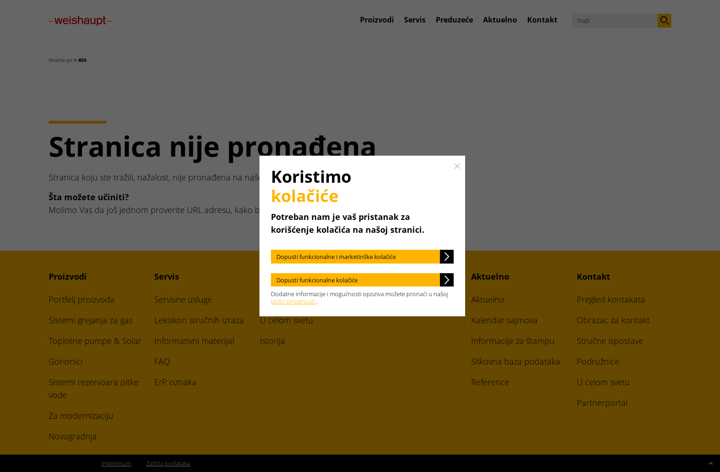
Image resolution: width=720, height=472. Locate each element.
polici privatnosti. (293, 301)
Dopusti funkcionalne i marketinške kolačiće (336, 257)
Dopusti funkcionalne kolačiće (317, 280)
